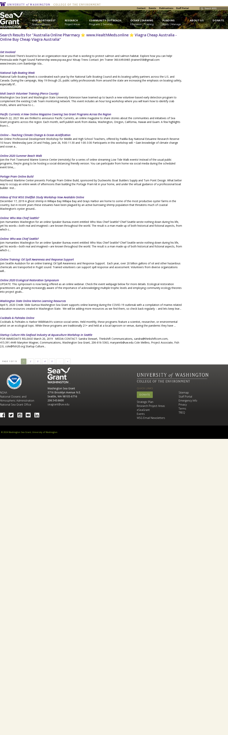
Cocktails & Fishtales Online (17, 318)
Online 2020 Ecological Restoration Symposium (29, 280)
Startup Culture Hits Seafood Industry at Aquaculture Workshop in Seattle (46, 335)
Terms (182, 408)
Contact (141, 8)
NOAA (14, 381)
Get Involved (7, 52)
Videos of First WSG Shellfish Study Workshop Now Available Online (42, 197)
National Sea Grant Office (15, 404)
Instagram (21, 414)
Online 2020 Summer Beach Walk (21, 156)
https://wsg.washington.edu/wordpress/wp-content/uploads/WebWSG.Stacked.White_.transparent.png (11, 20)
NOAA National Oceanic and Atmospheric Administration (17, 396)
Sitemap (184, 392)
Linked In (38, 414)
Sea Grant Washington (59, 375)
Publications (166, 8)
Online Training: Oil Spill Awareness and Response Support (37, 259)
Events (152, 8)
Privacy (183, 404)
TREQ (182, 412)
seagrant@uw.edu (58, 404)
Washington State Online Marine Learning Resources (33, 301)
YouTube (30, 414)
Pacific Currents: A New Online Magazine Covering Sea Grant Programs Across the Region (55, 114)
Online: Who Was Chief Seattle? (19, 218)
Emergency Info (188, 400)
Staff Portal (182, 8)
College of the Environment (76, 4)
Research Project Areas (151, 406)
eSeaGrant (143, 410)
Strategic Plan (145, 402)
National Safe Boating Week (17, 73)
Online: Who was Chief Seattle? (19, 239)
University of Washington (26, 4)
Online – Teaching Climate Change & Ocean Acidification (35, 135)
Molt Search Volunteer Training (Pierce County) (29, 93)
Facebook (4, 414)
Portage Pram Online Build (16, 176)
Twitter (13, 414)
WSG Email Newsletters (151, 418)
